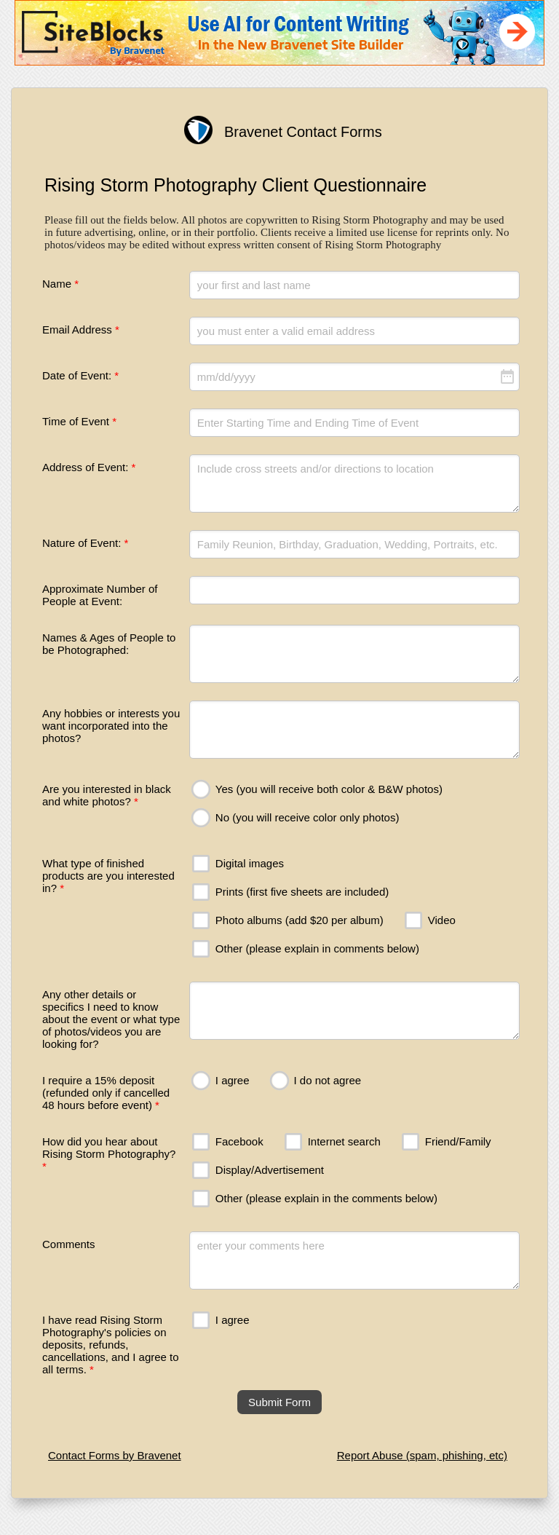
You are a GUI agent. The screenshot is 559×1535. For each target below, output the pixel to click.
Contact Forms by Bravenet (114, 1455)
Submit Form (279, 1402)
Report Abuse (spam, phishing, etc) (422, 1455)
